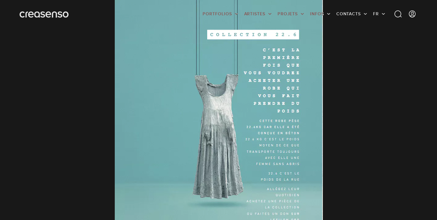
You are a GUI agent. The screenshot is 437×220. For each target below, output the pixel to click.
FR (376, 13)
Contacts (348, 13)
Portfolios (217, 13)
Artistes (254, 13)
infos (317, 13)
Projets (288, 13)
